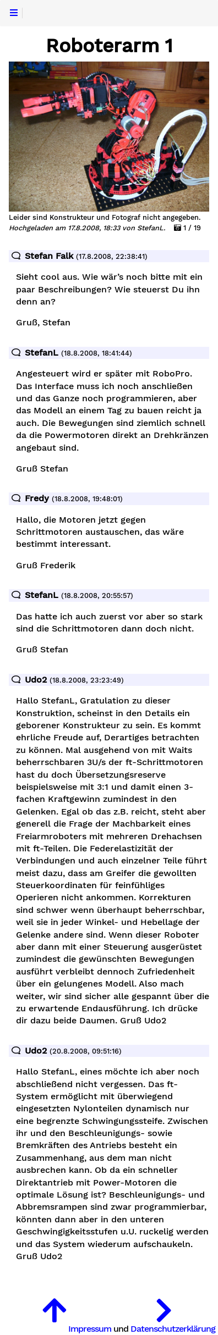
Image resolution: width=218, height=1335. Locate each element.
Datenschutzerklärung (172, 1328)
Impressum (89, 1328)
